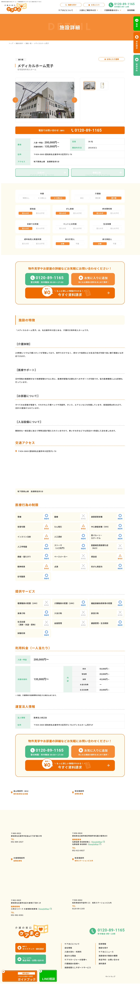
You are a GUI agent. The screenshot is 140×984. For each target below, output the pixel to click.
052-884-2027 (17, 840)
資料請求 (102, 963)
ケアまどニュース (106, 951)
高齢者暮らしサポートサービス (78, 967)
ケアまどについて (72, 943)
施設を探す (19, 43)
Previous (15, 100)
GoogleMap (97, 842)
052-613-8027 (78, 849)
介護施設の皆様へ (72, 963)
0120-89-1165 (78, 907)
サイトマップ (110, 976)
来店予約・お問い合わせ (109, 959)
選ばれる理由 (70, 955)
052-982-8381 (17, 913)
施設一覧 (29, 43)
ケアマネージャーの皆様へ (76, 959)
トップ (11, 43)
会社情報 (68, 947)
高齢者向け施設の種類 (108, 955)
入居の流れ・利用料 (73, 951)
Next (74, 100)
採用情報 (102, 943)
